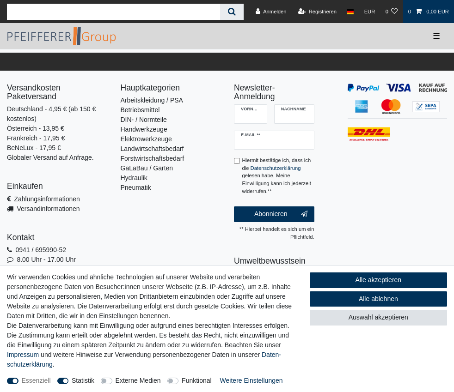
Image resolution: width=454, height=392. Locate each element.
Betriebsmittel (140, 110)
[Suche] (232, 12)
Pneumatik (136, 187)
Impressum (23, 354)
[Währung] (369, 11)
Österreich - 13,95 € (35, 128)
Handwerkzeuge (144, 129)
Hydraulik (134, 177)
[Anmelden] (271, 11)
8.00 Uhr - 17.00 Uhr (46, 259)
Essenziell (36, 380)
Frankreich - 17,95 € (36, 138)
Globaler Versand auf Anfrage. (50, 157)
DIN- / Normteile (144, 119)
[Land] (350, 11)
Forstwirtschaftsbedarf (152, 158)
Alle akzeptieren (379, 279)
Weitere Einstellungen (251, 380)
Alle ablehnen (378, 298)
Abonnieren (280, 214)
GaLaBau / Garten (147, 168)
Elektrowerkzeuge (146, 139)
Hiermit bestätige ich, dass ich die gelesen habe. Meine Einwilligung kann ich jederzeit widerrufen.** (276, 175)
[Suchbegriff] (113, 12)
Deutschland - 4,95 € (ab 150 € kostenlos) (51, 113)
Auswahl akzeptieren (378, 317)
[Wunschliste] (391, 11)
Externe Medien (138, 380)
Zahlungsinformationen (47, 199)
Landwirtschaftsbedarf (152, 148)
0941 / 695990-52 (40, 249)
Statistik (83, 380)
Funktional (197, 380)
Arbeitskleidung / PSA (152, 100)
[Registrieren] (317, 11)
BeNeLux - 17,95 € (34, 147)
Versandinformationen (48, 208)
